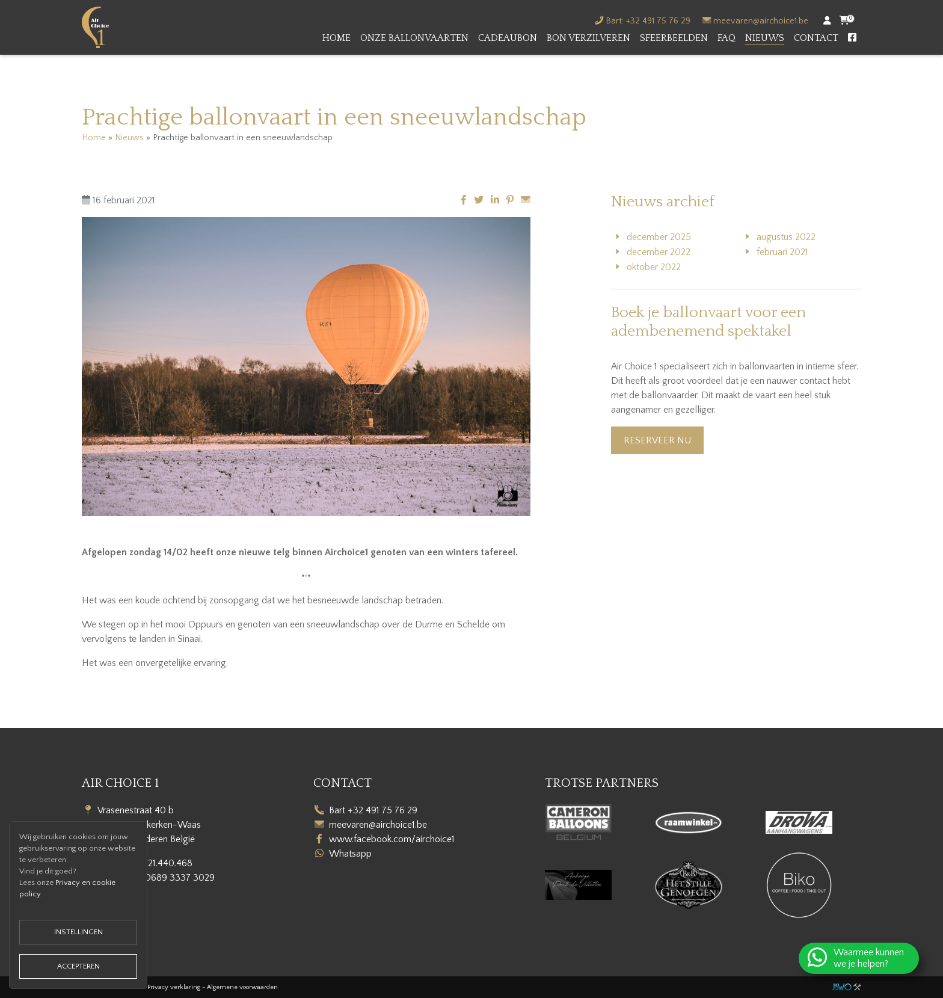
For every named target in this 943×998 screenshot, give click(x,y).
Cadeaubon (507, 37)
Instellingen (78, 932)
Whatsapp (350, 853)
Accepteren (78, 966)
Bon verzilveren (588, 37)
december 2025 (659, 237)
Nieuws (764, 37)
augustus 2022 (786, 237)
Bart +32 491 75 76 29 (373, 810)
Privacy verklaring (173, 987)
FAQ (726, 37)
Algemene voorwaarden (242, 987)
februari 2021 (782, 252)
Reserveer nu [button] (657, 440)
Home (336, 37)
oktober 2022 (654, 267)
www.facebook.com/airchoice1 (392, 839)
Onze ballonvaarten (414, 37)
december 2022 (658, 252)
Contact (816, 37)
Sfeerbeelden (674, 37)
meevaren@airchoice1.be (760, 21)
